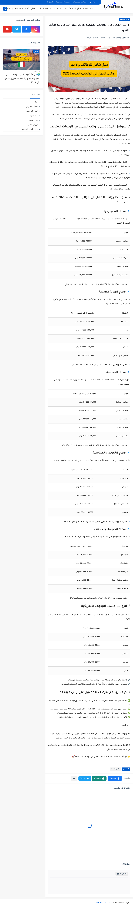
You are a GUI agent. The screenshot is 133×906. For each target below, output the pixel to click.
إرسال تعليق (122, 874)
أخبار (8, 8)
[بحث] (5, 9)
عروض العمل (89, 8)
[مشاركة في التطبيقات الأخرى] (74, 778)
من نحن (92, 2)
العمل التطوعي (60, 8)
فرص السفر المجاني (20, 8)
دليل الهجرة (47, 8)
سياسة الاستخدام (79, 2)
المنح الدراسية (75, 8)
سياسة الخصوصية (63, 2)
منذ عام (36, 72)
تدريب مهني (36, 8)
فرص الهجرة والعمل (104, 903)
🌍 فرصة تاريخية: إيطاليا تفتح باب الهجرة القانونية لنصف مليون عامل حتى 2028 (22, 79)
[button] (115, 778)
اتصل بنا (50, 2)
